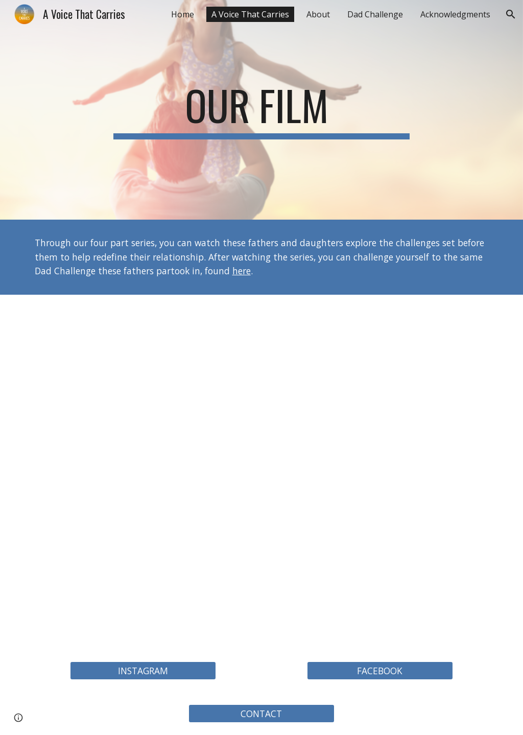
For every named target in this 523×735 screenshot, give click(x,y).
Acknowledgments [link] (455, 14)
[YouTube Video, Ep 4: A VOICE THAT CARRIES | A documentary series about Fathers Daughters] (380, 560)
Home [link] (182, 14)
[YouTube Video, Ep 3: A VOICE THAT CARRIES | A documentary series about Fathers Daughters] (143, 560)
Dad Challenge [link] (375, 14)
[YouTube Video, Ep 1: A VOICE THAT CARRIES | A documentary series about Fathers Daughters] (143, 383)
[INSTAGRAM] (143, 670)
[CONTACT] (261, 713)
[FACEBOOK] (380, 670)
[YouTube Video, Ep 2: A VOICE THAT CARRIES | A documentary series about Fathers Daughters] (380, 383)
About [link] (318, 14)
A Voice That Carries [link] (250, 14)
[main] (261, 110)
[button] (510, 14)
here (241, 271)
